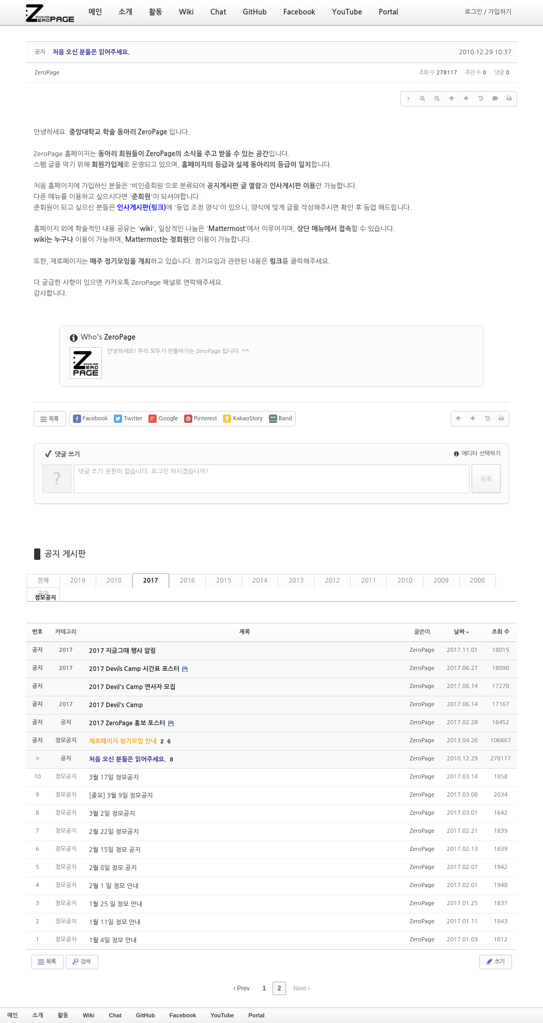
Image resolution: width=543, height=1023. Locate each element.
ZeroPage (47, 72)
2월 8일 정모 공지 (113, 868)
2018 (114, 580)
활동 (62, 1015)
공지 (43, 594)
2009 (441, 580)
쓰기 (494, 961)
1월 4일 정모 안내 (113, 940)
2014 (259, 580)
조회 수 (500, 632)
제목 (244, 632)
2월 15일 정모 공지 (115, 850)
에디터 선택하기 (477, 453)
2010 (404, 580)
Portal (256, 1015)
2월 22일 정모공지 (114, 832)
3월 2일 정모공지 (112, 814)
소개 (38, 1015)
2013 (296, 580)
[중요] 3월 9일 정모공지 (121, 795)
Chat (115, 1015)
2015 (223, 580)
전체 (43, 580)
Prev (241, 988)
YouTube (222, 1015)
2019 (77, 580)
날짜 (462, 632)
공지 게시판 (65, 554)
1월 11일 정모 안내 (115, 922)
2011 (368, 580)
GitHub (145, 1015)
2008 (477, 580)
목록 (48, 419)
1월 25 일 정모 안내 (115, 904)
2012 (332, 580)
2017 (150, 580)
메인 (12, 1015)
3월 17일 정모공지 (114, 777)
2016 (187, 580)
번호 (37, 632)
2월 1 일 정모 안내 (114, 886)
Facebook (183, 1015)
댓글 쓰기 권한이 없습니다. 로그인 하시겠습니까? (143, 471)
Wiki (89, 1015)
